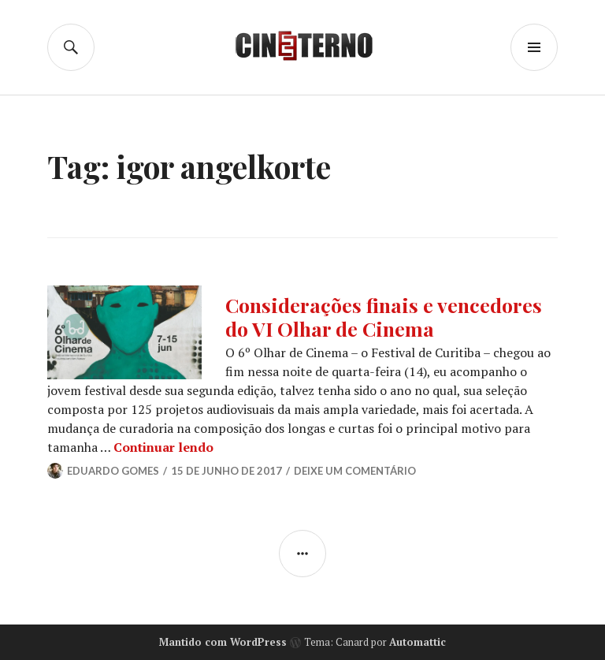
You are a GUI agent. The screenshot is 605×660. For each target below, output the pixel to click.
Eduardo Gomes (113, 470)
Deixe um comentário (355, 470)
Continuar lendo (163, 447)
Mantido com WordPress (223, 642)
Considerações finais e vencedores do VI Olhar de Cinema (383, 316)
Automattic (417, 642)
